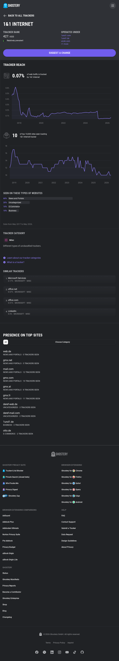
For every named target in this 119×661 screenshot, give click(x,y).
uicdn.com (65, 41)
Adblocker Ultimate (11, 528)
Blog (4, 611)
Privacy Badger (9, 547)
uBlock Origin (8, 553)
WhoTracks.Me (10, 483)
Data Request (67, 534)
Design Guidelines (69, 541)
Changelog (7, 617)
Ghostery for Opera (71, 489)
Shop (5, 604)
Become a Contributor (12, 592)
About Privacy (67, 547)
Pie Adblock (8, 541)
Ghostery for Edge (70, 496)
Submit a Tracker (68, 528)
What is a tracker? (13, 262)
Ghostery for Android (71, 502)
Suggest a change (59, 52)
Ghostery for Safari (71, 483)
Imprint (71, 643)
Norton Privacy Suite (11, 534)
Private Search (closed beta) (16, 477)
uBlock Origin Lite (10, 560)
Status (5, 573)
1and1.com (66, 35)
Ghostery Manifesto (11, 579)
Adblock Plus (8, 522)
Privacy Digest (10, 489)
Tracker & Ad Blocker (13, 470)
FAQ (63, 516)
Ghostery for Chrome (71, 470)
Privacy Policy (59, 643)
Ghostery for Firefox (71, 477)
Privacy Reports (9, 586)
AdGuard (6, 516)
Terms (48, 643)
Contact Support (68, 522)
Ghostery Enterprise (11, 598)
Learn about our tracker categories (22, 258)
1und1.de (65, 38)
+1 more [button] (64, 44)
